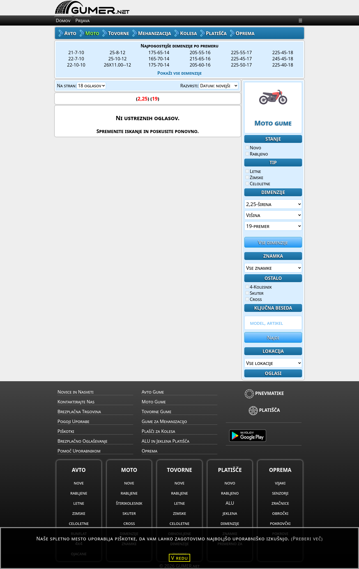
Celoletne (257, 183)
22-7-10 (76, 59)
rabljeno (230, 493)
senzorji (280, 493)
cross (129, 523)
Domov (63, 20)
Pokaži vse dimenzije (179, 73)
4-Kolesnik (258, 287)
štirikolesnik (129, 503)
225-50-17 (241, 65)
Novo (253, 148)
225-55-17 (241, 52)
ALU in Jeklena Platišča (165, 441)
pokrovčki (280, 523)
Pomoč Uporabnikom (78, 451)
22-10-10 (76, 65)
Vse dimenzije (273, 242)
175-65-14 (158, 52)
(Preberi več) (307, 538)
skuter (129, 513)
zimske (79, 513)
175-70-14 (158, 65)
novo (229, 483)
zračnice (280, 503)
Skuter (254, 293)
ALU (230, 503)
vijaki (280, 483)
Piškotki (65, 431)
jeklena (230, 513)
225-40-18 (282, 65)
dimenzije (230, 523)
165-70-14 (158, 59)
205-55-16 (200, 52)
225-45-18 (282, 52)
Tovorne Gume (156, 411)
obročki (280, 513)
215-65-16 (200, 59)
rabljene (78, 493)
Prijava (82, 20)
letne (78, 503)
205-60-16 (200, 65)
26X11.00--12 (117, 65)
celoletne (79, 523)
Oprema (149, 451)
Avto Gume (153, 392)
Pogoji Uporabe (73, 421)
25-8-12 (117, 52)
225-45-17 (241, 59)
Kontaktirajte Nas (76, 402)
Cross (253, 299)
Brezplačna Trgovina (79, 411)
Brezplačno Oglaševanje (82, 441)
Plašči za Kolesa (158, 431)
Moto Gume (154, 402)
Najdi (273, 337)
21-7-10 (76, 52)
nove (79, 483)
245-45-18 (282, 59)
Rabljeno (256, 154)
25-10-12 (117, 59)
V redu (179, 557)
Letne (253, 171)
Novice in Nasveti (75, 392)
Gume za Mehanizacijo (164, 421)
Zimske (254, 177)
